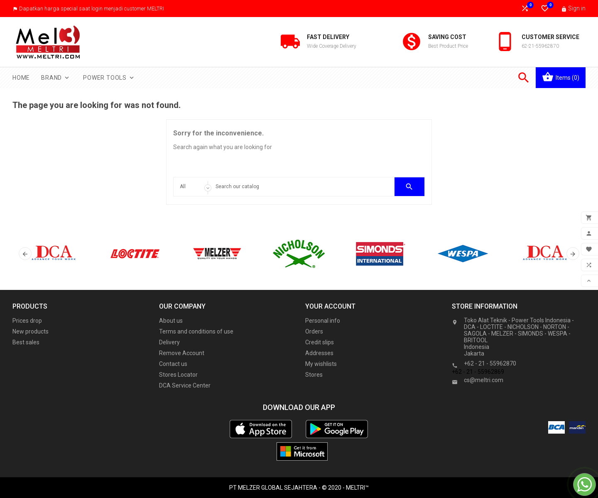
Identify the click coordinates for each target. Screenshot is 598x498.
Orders (314, 331)
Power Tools (109, 77)
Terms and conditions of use (196, 331)
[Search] (299, 186)
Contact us (173, 364)
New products (30, 331)
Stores (314, 374)
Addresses (319, 353)
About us (171, 320)
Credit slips (319, 342)
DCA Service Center (185, 385)
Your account (330, 306)
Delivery (169, 342)
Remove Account (181, 353)
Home (21, 77)
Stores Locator (178, 374)
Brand (56, 77)
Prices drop (27, 320)
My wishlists (321, 364)
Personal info (322, 320)
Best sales (25, 342)
